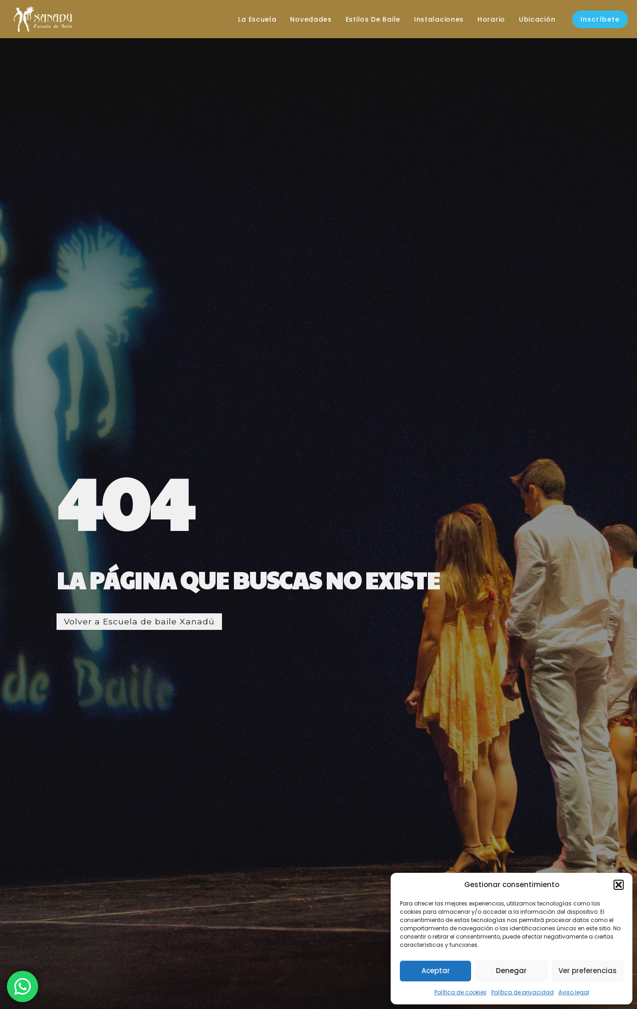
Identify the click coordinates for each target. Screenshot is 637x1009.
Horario (489, 19)
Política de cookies (460, 992)
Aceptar (435, 970)
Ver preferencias (587, 970)
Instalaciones (437, 19)
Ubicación (535, 19)
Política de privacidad (522, 992)
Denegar (511, 970)
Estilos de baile (371, 19)
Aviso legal (573, 992)
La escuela (256, 19)
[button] (618, 884)
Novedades (309, 19)
